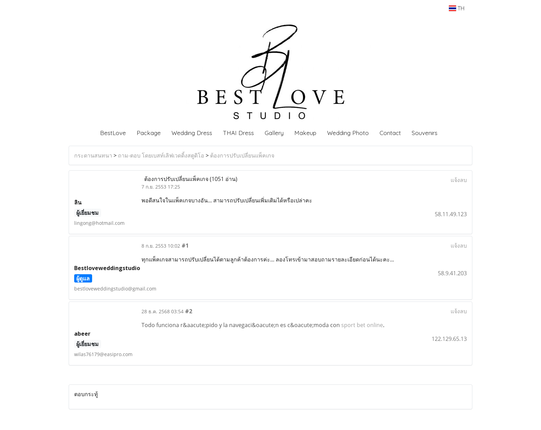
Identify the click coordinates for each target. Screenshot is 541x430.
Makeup (305, 132)
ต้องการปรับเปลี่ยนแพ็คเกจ (242, 155)
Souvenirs (424, 132)
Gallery (274, 132)
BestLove (113, 132)
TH (456, 8)
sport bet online (362, 325)
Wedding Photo (348, 132)
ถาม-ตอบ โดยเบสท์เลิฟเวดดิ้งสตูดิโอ (161, 155)
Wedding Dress (191, 132)
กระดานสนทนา (93, 155)
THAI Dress (238, 132)
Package (149, 132)
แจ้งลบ (459, 180)
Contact (390, 132)
